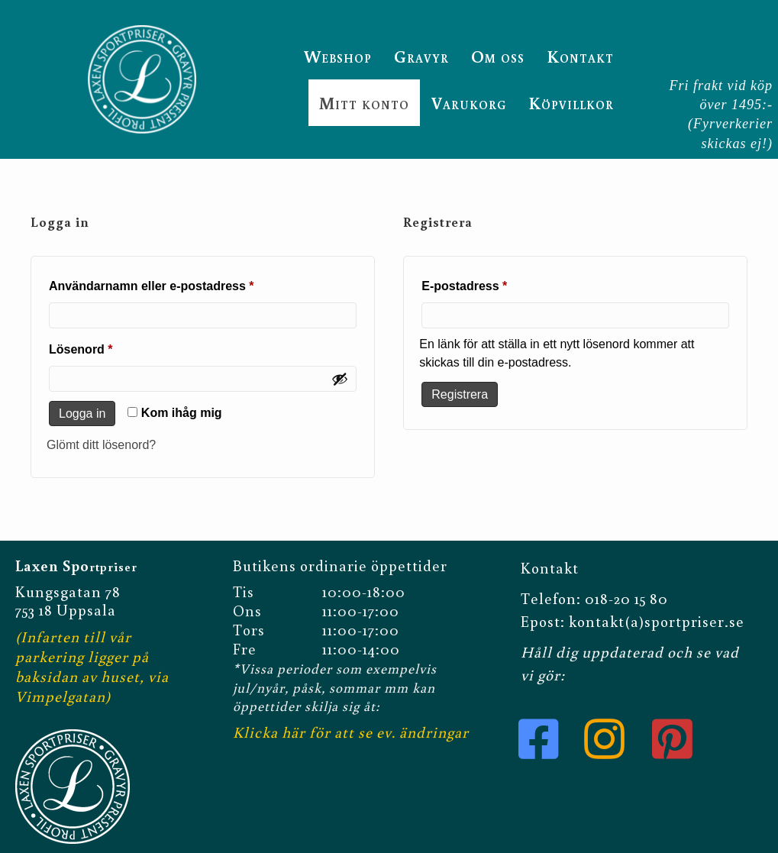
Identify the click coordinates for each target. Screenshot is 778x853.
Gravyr (421, 56)
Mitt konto (364, 103)
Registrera (459, 394)
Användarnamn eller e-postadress (188, 283)
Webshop (338, 56)
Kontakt (580, 56)
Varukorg (468, 103)
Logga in (82, 413)
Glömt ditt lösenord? (101, 444)
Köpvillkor (571, 103)
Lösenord (118, 347)
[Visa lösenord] (339, 378)
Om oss (498, 56)
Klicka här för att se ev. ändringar (351, 732)
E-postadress (501, 283)
